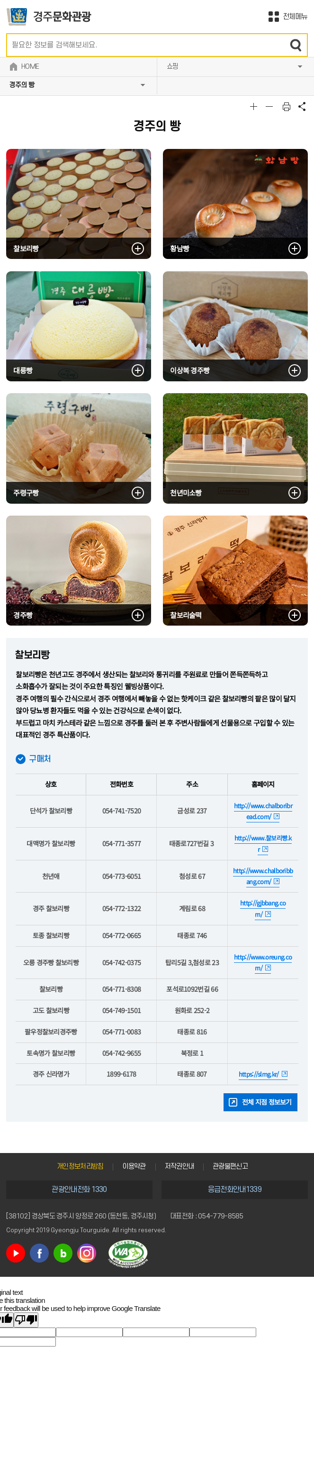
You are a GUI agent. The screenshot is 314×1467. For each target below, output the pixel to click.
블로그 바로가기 (63, 1253)
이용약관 (133, 1167)
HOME (30, 67)
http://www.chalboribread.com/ (263, 811)
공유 (302, 106)
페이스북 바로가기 (39, 1253)
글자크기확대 (255, 106)
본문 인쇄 (286, 106)
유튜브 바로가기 (15, 1253)
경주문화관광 (49, 17)
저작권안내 (179, 1167)
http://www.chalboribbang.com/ (263, 876)
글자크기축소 (270, 106)
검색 (296, 45)
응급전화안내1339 (234, 1189)
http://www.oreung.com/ (263, 962)
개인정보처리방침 (80, 1167)
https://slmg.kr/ (259, 1074)
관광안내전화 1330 (79, 1189)
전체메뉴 (295, 16)
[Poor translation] (26, 1320)
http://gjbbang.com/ (263, 908)
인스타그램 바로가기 (86, 1253)
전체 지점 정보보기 (267, 1102)
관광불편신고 (230, 1167)
